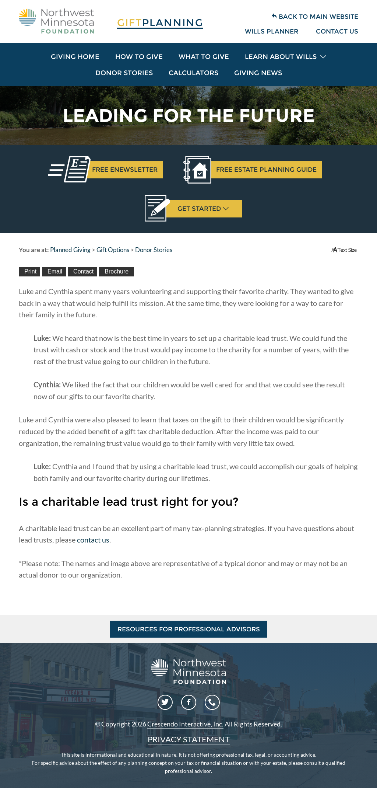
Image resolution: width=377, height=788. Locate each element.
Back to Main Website (314, 16)
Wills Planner (271, 31)
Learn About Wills (285, 57)
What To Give (204, 57)
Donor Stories (124, 73)
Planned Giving (70, 250)
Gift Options (112, 250)
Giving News (258, 73)
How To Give (139, 57)
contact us (93, 539)
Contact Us (337, 31)
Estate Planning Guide (264, 169)
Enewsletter (122, 169)
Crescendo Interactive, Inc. (185, 724)
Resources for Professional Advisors (188, 629)
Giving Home (75, 57)
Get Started (197, 208)
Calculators (193, 73)
